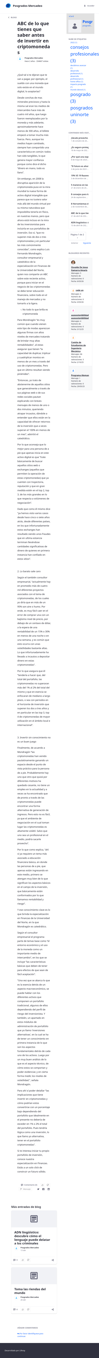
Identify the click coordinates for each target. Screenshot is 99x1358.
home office (76, 81)
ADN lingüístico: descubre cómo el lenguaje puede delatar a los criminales (32, 1237)
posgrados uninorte (81, 114)
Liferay (22, 1350)
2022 (73, 42)
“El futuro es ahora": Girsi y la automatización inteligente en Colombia (80, 166)
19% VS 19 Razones (80, 175)
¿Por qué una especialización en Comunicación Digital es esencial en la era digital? (80, 156)
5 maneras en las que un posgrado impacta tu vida (80, 184)
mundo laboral (77, 89)
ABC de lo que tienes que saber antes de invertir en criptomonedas (80, 213)
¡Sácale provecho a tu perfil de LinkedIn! (80, 138)
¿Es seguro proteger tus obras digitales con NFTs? (80, 147)
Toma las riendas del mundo (30, 1291)
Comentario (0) (29, 1185)
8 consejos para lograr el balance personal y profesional (80, 194)
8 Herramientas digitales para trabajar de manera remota (80, 203)
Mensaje (25, 1189)
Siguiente (87, 243)
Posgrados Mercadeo (34, 58)
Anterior (74, 243)
